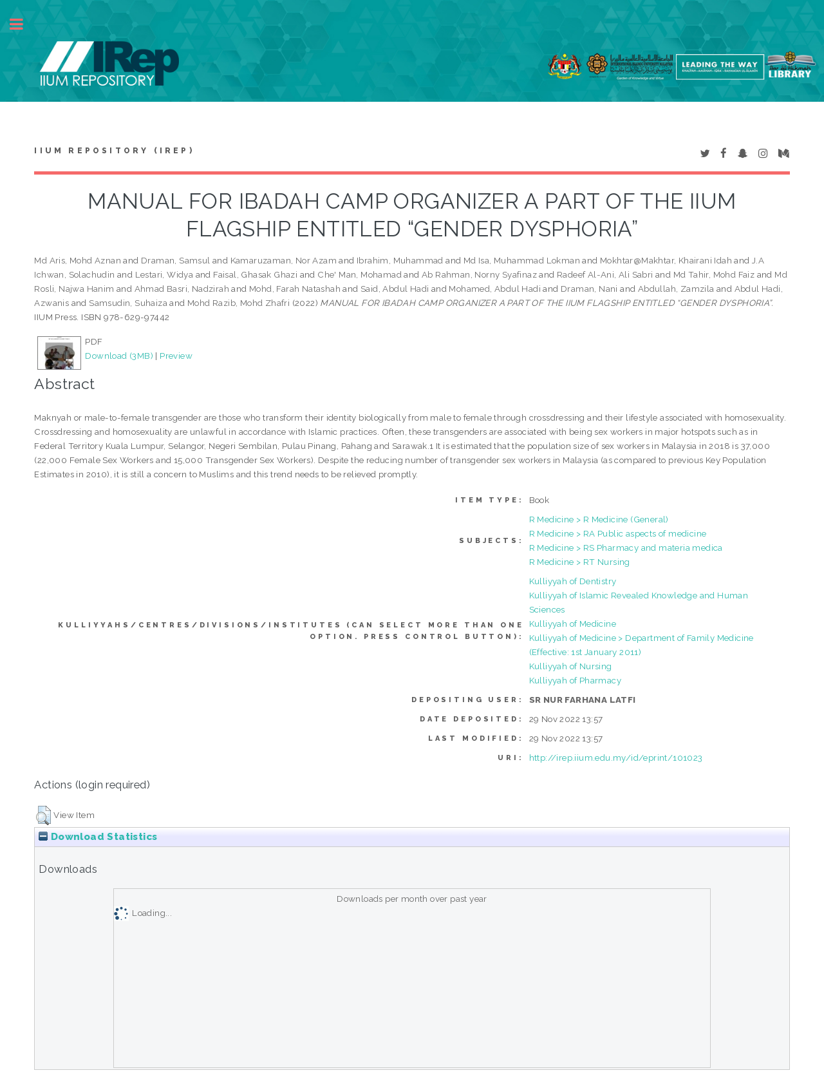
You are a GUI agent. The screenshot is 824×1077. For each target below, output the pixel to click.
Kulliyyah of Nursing (570, 666)
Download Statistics (98, 837)
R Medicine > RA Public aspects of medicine (618, 533)
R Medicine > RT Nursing (579, 562)
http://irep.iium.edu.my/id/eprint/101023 (616, 757)
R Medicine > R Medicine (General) (599, 519)
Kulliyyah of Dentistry (573, 581)
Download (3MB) (119, 355)
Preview (176, 355)
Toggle (23, 24)
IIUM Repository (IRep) (114, 150)
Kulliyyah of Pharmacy (575, 680)
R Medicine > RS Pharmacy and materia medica (626, 547)
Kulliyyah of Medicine (572, 623)
